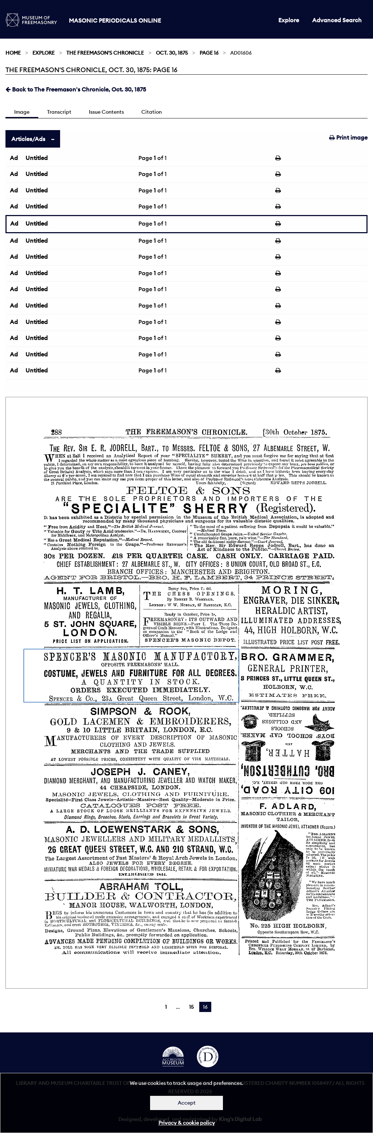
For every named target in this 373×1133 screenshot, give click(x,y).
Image (22, 112)
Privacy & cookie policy (186, 1123)
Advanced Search (337, 20)
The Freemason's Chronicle (105, 53)
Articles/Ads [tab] (28, 138)
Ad (14, 157)
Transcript (59, 112)
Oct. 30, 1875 (172, 53)
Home (13, 53)
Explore (288, 20)
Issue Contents (106, 112)
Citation (151, 112)
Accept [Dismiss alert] (187, 1102)
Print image (348, 137)
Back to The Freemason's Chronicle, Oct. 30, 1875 (75, 89)
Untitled (36, 157)
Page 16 (209, 53)
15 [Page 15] (191, 1007)
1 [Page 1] (166, 1007)
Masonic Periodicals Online (115, 20)
